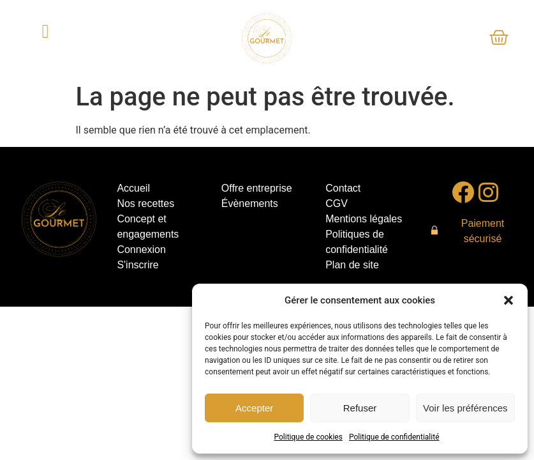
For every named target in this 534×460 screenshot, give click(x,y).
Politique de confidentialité (394, 437)
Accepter (254, 407)
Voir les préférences (465, 407)
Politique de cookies (308, 437)
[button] (508, 300)
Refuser (360, 407)
